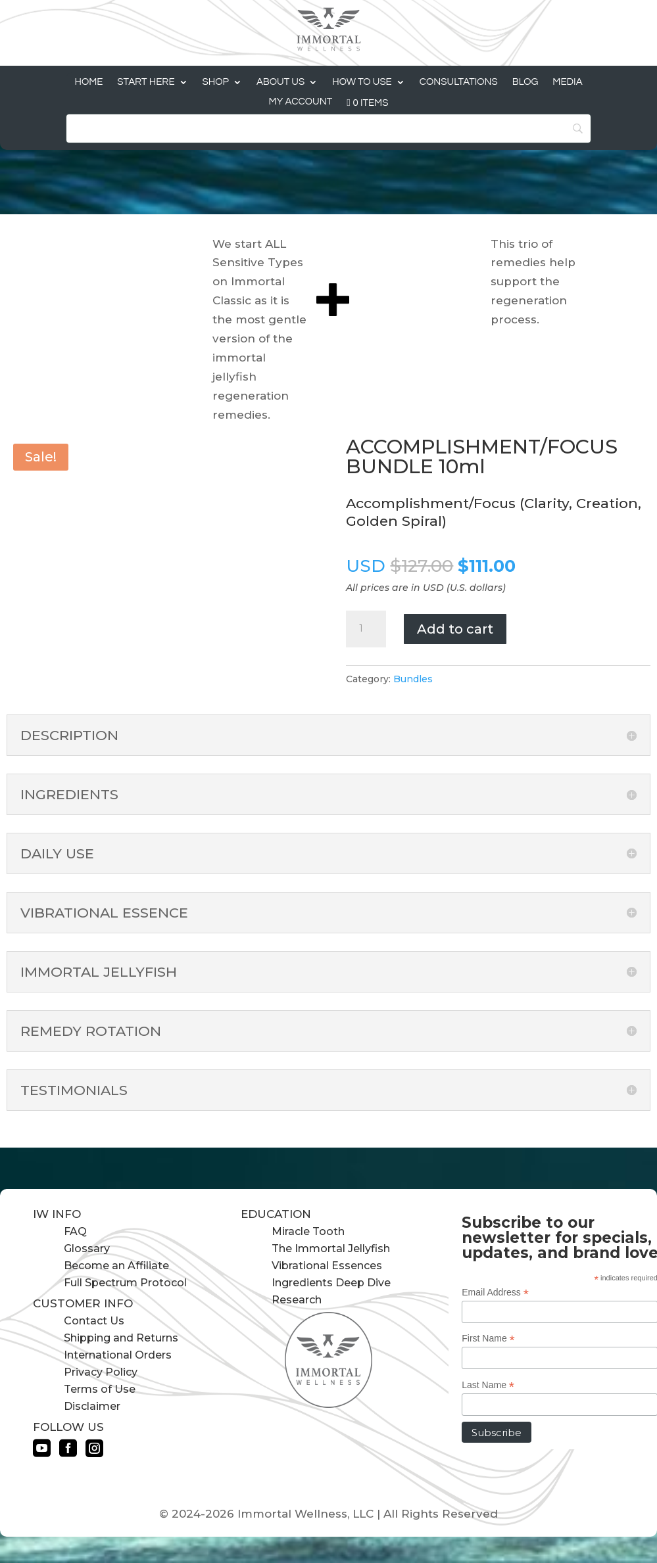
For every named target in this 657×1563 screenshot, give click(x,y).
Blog (525, 82)
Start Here (145, 82)
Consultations (459, 82)
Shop (216, 82)
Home (88, 82)
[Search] (328, 128)
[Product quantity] (365, 629)
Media (567, 82)
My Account (301, 101)
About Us (280, 82)
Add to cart (455, 629)
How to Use (362, 82)
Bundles (413, 679)
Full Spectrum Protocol (125, 1282)
